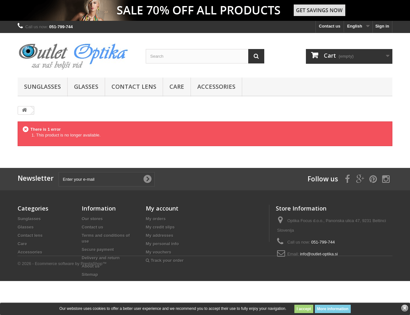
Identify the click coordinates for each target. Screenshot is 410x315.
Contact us (329, 26)
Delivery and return (101, 257)
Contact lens (133, 86)
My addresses (159, 235)
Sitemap (90, 274)
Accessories (216, 86)
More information (332, 309)
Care (176, 86)
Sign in (382, 26)
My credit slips (160, 227)
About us (91, 266)
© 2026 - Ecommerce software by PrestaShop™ (62, 297)
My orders (156, 218)
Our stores (92, 218)
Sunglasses (42, 86)
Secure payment (98, 249)
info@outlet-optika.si (319, 254)
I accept (304, 309)
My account (162, 208)
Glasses (86, 86)
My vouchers (158, 252)
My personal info (162, 243)
